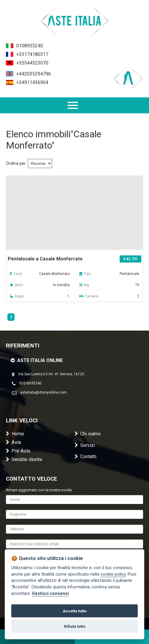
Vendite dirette (24, 459)
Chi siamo (88, 434)
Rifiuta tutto (74, 626)
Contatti (85, 456)
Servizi (85, 445)
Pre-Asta (18, 451)
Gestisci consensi (50, 593)
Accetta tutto (74, 610)
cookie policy (113, 574)
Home (15, 434)
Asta (13, 442)
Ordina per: (16, 163)
